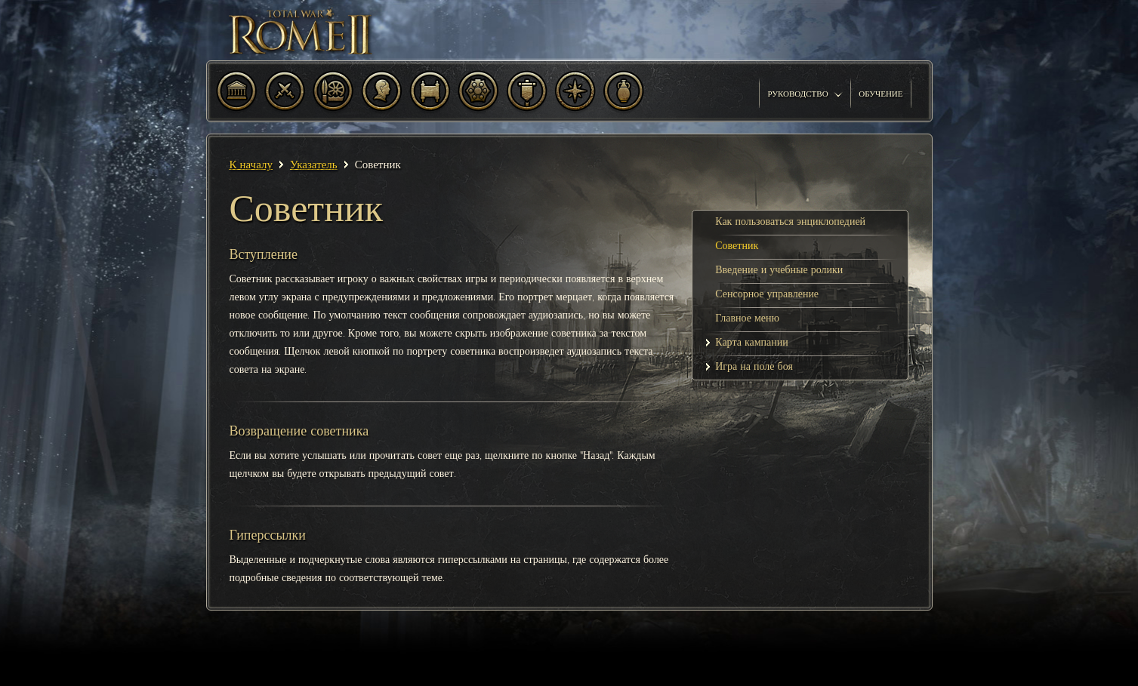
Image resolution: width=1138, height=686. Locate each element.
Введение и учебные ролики (779, 269)
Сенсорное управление (767, 294)
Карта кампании (751, 342)
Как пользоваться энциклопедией (790, 221)
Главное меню (747, 318)
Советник (736, 245)
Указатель (314, 164)
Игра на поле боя (754, 366)
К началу (251, 164)
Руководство (805, 93)
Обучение (880, 93)
